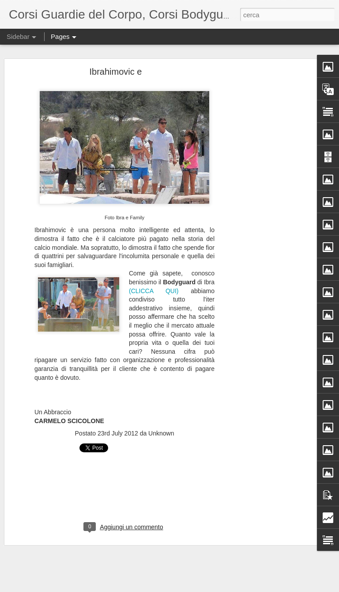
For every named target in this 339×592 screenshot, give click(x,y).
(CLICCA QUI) (154, 290)
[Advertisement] (263, 209)
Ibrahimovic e (116, 71)
